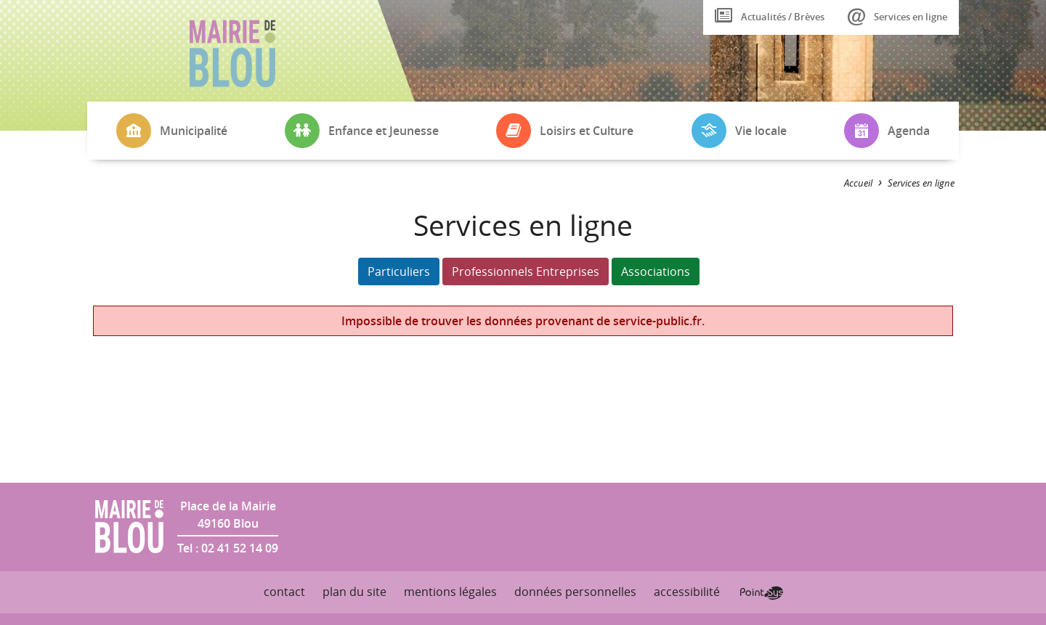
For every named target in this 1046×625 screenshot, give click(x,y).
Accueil (858, 183)
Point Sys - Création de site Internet (761, 593)
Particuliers (399, 271)
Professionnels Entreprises (525, 271)
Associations (655, 271)
